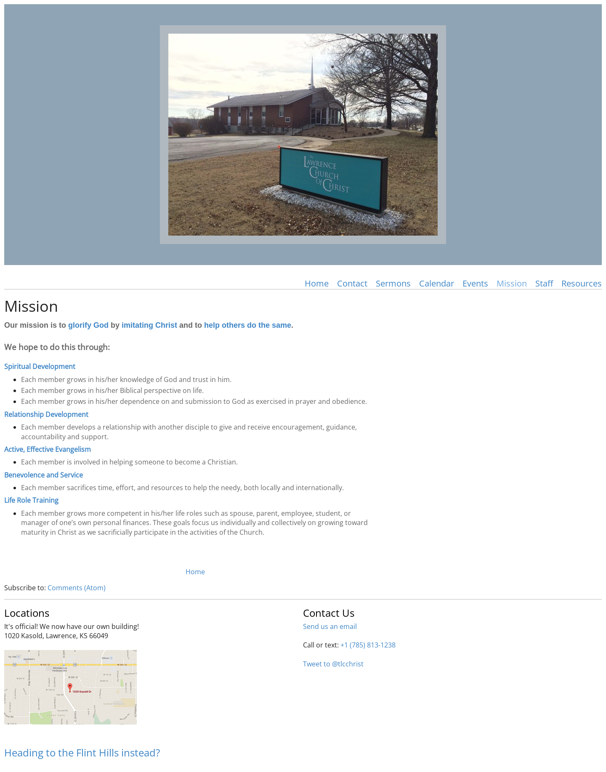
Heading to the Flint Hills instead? (82, 752)
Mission (512, 283)
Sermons (393, 283)
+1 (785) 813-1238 (368, 645)
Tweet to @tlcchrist (333, 664)
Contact (352, 283)
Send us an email (330, 626)
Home (317, 283)
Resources (581, 283)
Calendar (436, 283)
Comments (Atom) (77, 587)
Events (475, 283)
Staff (544, 283)
